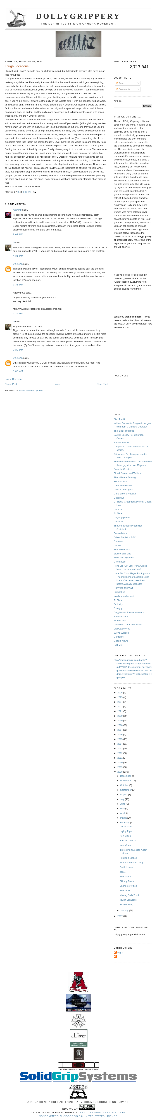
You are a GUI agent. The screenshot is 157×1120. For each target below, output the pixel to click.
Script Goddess (122, 549)
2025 (120, 697)
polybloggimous (122, 517)
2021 (120, 711)
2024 (120, 702)
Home (57, 384)
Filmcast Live (120, 481)
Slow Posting (126, 904)
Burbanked (119, 592)
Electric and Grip (122, 553)
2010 (120, 762)
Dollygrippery (78, 16)
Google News (121, 641)
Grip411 (118, 509)
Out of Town (126, 826)
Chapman (119, 497)
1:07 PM (18, 234)
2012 (120, 753)
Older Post (102, 384)
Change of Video (128, 886)
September (126, 790)
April (123, 813)
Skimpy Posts (127, 881)
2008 (120, 771)
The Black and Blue (124, 430)
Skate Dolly (120, 620)
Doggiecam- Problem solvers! (129, 612)
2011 (120, 757)
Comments (123, 89)
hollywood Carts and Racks (128, 624)
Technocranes (121, 616)
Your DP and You (128, 840)
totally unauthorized (124, 596)
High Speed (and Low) (131, 862)
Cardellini (118, 636)
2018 (120, 725)
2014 (120, 743)
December (126, 776)
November (126, 780)
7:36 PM (18, 284)
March (123, 817)
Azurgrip (17, 209)
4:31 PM (18, 255)
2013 (120, 748)
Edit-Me (118, 645)
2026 (120, 692)
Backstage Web (122, 628)
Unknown (18, 264)
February (125, 822)
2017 (120, 730)
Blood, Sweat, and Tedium (127, 473)
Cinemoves (119, 561)
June (123, 803)
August (124, 794)
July (122, 799)
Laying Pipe (126, 831)
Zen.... (123, 872)
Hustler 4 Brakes (128, 858)
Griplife (117, 545)
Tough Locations (128, 899)
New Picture (126, 876)
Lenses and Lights (123, 489)
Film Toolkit (119, 419)
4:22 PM (18, 313)
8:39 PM (18, 350)
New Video (125, 836)
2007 (120, 916)
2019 (120, 720)
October (124, 785)
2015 (120, 739)
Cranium (118, 541)
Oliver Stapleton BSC (125, 537)
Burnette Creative (123, 469)
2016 (120, 734)
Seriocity (118, 604)
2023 (120, 706)
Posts (120, 83)
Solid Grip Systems (124, 557)
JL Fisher (118, 513)
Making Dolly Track (129, 895)
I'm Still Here (126, 867)
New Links (125, 890)
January (124, 910)
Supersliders (120, 533)
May (122, 808)
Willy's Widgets (121, 632)
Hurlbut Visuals (121, 442)
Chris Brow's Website (125, 493)
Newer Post (11, 384)
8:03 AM (18, 371)
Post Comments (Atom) (31, 390)
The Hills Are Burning (125, 477)
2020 (120, 716)
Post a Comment (13, 379)
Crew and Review (123, 485)
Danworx (118, 521)
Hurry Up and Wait (123, 588)
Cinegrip (118, 608)
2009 (120, 767)
